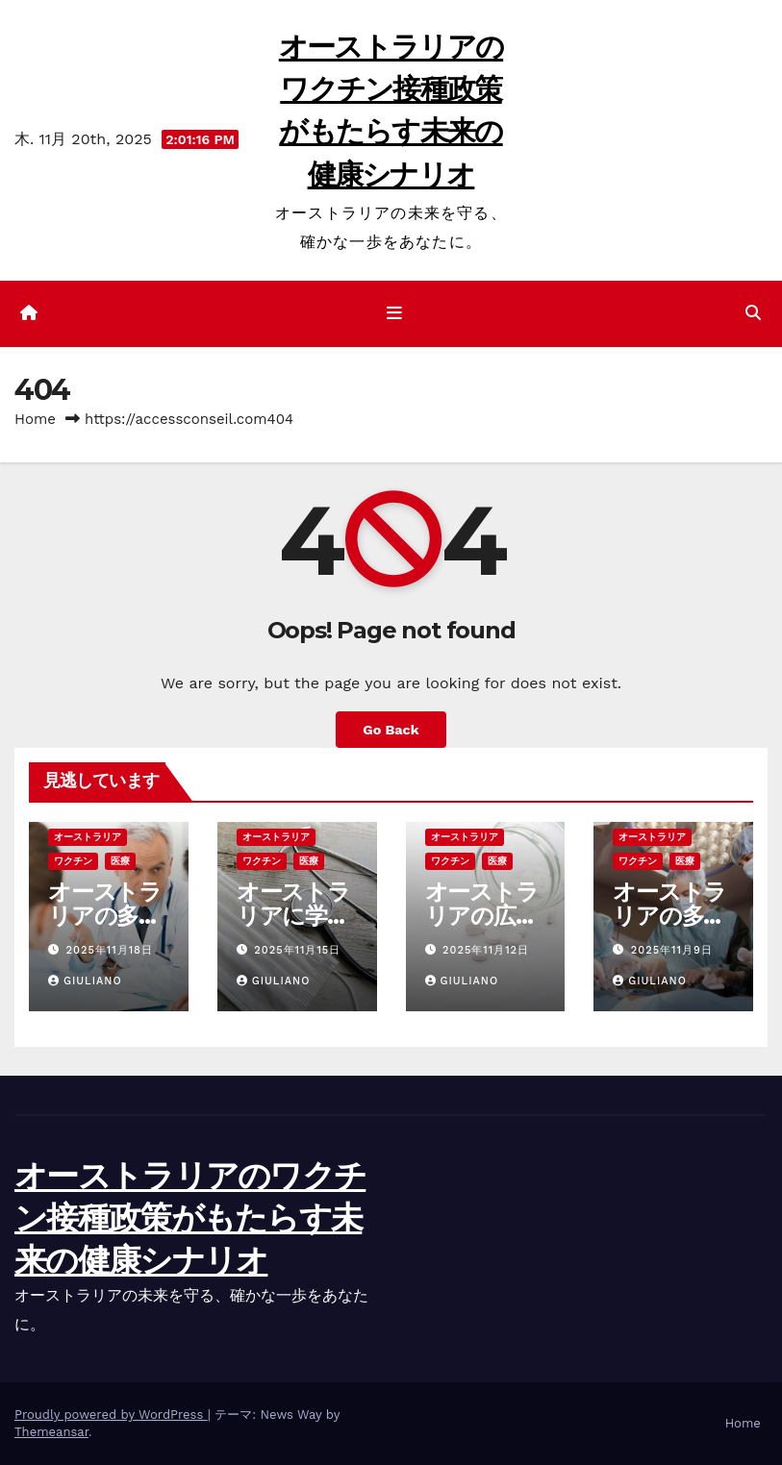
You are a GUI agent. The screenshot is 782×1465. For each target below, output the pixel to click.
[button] (753, 313)
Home (35, 419)
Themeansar (51, 1432)
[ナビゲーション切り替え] (394, 313)
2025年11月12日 (485, 950)
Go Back (390, 729)
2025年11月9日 (672, 950)
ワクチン (73, 861)
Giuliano (85, 981)
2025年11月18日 (109, 950)
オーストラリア (87, 837)
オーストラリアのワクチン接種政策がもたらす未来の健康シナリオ (190, 1217)
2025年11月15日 (297, 950)
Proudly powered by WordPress (111, 1414)
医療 (120, 861)
